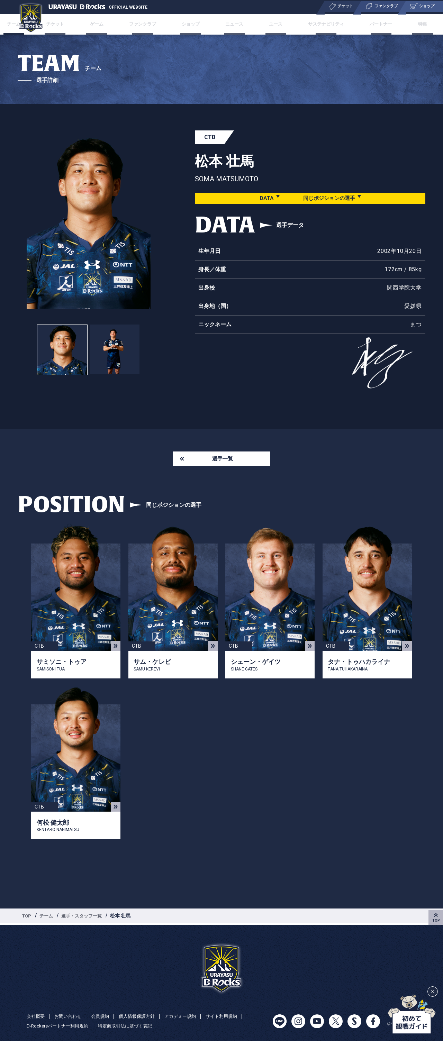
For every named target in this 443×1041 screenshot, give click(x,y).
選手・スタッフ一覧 (85, 917)
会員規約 (104, 1016)
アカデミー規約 (189, 1016)
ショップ (194, 24)
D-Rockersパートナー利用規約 (60, 1026)
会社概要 (36, 1016)
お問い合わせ (70, 1016)
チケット (72, 24)
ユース (269, 24)
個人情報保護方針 (143, 1016)
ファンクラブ (149, 24)
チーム (48, 917)
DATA (264, 198)
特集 (405, 24)
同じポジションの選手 (328, 198)
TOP (27, 917)
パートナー (369, 24)
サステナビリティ (317, 24)
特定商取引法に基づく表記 (131, 1026)
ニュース (233, 24)
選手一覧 (222, 459)
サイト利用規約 (233, 1016)
